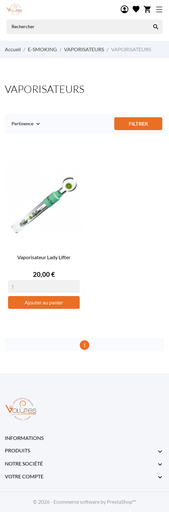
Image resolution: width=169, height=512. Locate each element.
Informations (24, 438)
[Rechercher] (155, 27)
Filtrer (138, 123)
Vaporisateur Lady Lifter (43, 257)
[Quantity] (44, 286)
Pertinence (22, 124)
